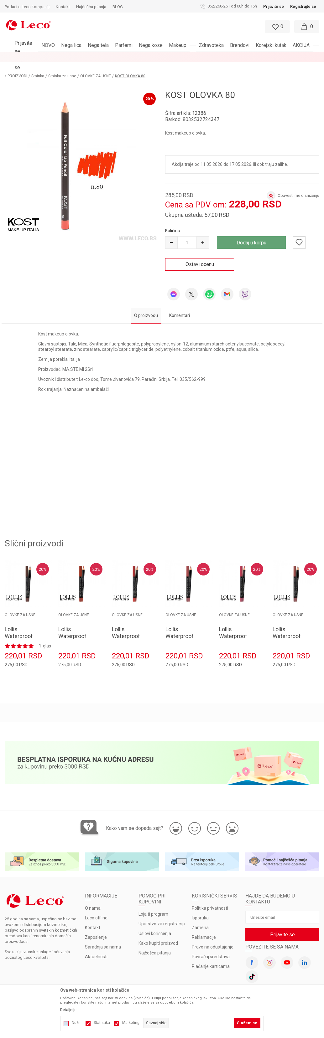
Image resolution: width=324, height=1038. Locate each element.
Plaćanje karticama (211, 956)
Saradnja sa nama (103, 937)
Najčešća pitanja (154, 943)
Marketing (130, 1023)
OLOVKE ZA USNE (106, 66)
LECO (9, 66)
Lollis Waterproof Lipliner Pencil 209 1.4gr (22, 629)
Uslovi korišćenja (154, 923)
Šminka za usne (73, 66)
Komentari (179, 305)
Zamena (200, 917)
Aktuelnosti (96, 946)
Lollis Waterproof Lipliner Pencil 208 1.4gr (75, 629)
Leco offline (96, 908)
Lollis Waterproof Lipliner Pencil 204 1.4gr (290, 629)
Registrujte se (303, 6)
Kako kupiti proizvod (158, 933)
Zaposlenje (96, 927)
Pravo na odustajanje (212, 937)
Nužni (76, 1023)
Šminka (48, 66)
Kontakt (92, 917)
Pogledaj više (218, 56)
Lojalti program (153, 904)
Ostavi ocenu (200, 254)
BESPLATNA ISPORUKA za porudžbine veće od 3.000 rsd (145, 56)
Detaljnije (68, 1010)
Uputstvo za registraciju (161, 914)
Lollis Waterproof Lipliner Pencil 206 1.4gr (182, 629)
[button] (147, 26)
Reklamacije (204, 927)
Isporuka (200, 908)
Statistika (102, 1023)
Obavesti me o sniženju (298, 185)
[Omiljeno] (277, 26)
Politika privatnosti (210, 898)
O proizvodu (146, 305)
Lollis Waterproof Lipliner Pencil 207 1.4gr (129, 629)
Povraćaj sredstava (211, 946)
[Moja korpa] (306, 26)
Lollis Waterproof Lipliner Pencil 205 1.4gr (236, 629)
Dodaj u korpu (251, 233)
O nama (93, 898)
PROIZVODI (28, 66)
